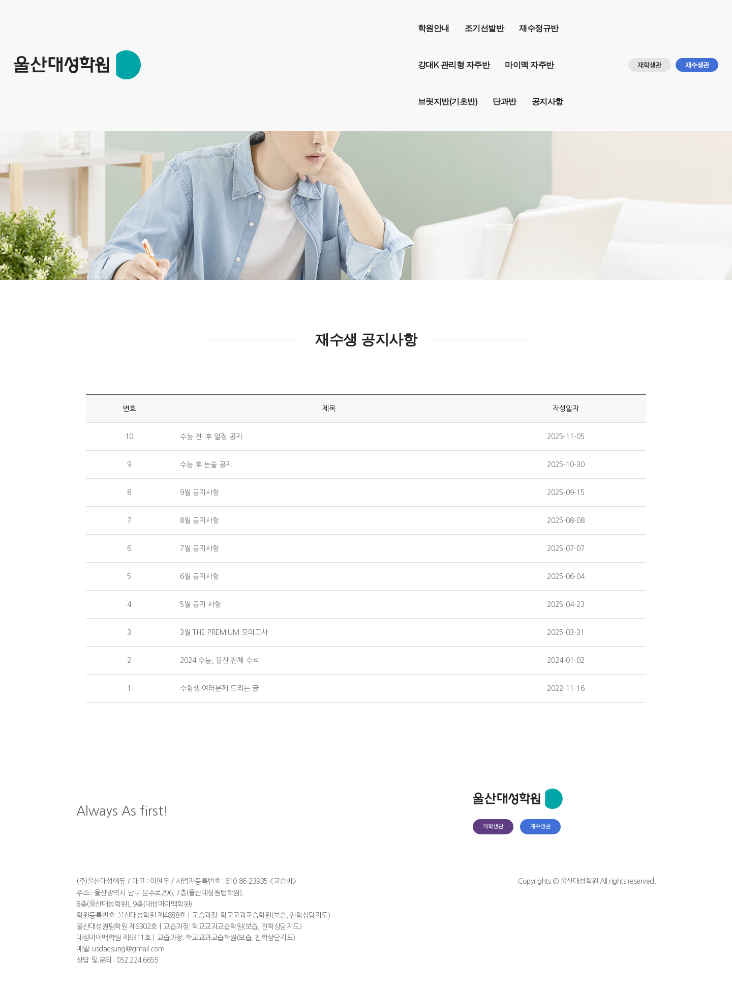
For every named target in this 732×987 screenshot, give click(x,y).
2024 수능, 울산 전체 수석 (219, 660)
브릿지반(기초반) (492, 18)
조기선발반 (220, 18)
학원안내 (170, 18)
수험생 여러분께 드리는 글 (219, 688)
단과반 (549, 18)
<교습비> (282, 881)
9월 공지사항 (199, 492)
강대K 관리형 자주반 (346, 18)
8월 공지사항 (199, 520)
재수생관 (540, 826)
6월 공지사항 (199, 576)
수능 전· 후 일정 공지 (211, 436)
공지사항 (170, 55)
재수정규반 (275, 18)
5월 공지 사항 (200, 604)
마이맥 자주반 (422, 18)
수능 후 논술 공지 (206, 464)
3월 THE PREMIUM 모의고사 (224, 632)
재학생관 (493, 826)
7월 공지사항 (199, 548)
